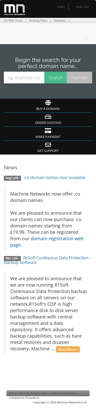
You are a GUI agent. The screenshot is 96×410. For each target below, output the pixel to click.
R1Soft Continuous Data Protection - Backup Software (47, 260)
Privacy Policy (39, 393)
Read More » (68, 349)
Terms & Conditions (63, 393)
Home (13, 393)
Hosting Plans (38, 20)
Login (61, 6)
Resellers (60, 20)
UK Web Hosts (13, 20)
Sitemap (23, 393)
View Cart (82, 7)
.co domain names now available (55, 177)
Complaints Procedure (24, 398)
